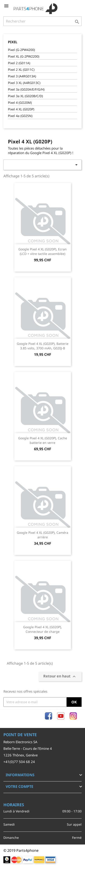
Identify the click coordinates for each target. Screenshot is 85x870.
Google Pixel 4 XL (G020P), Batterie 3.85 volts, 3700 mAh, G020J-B (42, 345)
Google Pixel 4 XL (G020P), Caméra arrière (42, 534)
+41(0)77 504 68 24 (19, 761)
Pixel (12, 42)
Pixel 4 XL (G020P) (21, 109)
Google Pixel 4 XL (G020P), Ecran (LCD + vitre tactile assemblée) (42, 251)
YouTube (60, 716)
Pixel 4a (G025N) (20, 116)
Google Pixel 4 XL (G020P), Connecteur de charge (42, 629)
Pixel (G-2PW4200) (21, 50)
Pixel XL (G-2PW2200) (23, 56)
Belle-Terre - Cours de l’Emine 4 (27, 748)
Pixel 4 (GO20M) (20, 102)
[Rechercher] (42, 21)
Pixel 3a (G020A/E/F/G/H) (26, 89)
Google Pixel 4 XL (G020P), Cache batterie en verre (42, 440)
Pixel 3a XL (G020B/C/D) (25, 96)
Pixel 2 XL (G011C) (21, 69)
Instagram (73, 716)
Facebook (48, 716)
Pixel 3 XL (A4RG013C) (24, 83)
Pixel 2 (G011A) (19, 63)
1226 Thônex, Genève (20, 755)
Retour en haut (60, 676)
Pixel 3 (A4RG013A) (22, 76)
